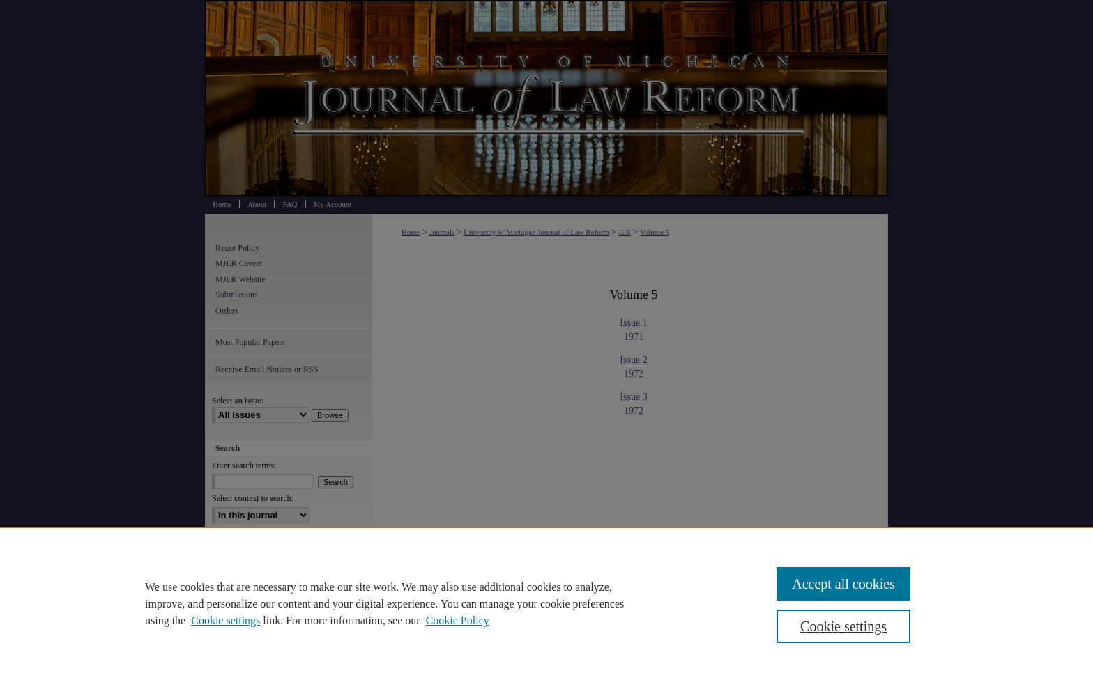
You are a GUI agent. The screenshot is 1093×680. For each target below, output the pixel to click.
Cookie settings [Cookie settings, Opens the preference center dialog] (843, 626)
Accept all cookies (843, 584)
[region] (546, 603)
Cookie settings (225, 620)
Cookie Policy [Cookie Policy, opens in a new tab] (457, 620)
